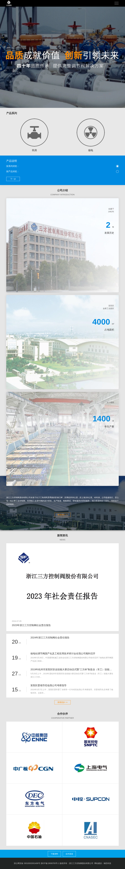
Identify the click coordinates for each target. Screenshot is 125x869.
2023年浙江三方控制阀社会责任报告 (31, 625)
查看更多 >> (62, 515)
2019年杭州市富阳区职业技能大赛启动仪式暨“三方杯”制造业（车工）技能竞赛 (72, 669)
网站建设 (98, 863)
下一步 (13, 179)
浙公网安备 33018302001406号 (27, 863)
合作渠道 (69, 854)
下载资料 (54, 854)
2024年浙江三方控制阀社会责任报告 (50, 637)
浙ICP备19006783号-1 (50, 863)
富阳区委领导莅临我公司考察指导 (48, 685)
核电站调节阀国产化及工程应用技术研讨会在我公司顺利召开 (63, 653)
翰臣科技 (107, 863)
